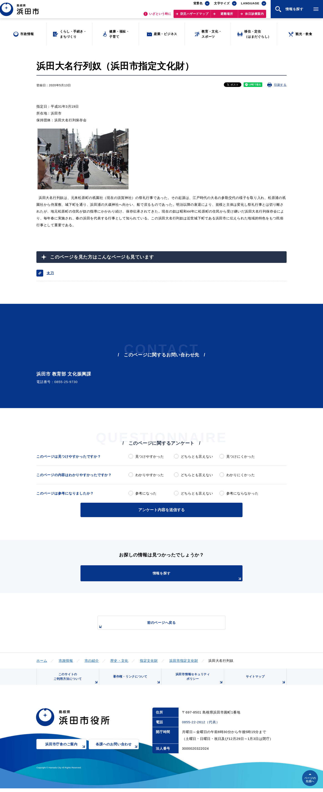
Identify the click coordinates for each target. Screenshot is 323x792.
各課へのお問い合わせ (117, 751)
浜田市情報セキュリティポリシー (198, 680)
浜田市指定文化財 (183, 660)
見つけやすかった (149, 456)
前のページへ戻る (156, 624)
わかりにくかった (240, 475)
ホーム (41, 660)
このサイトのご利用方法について (75, 680)
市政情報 (66, 660)
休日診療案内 (254, 16)
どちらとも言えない (197, 456)
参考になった (146, 493)
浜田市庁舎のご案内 (65, 751)
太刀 (50, 273)
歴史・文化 (119, 660)
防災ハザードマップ (194, 16)
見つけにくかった (240, 456)
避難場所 (226, 16)
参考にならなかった (242, 493)
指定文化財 (149, 660)
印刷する (280, 84)
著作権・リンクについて (136, 682)
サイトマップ (265, 682)
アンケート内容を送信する (161, 509)
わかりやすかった (149, 475)
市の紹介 (92, 660)
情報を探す (173, 576)
